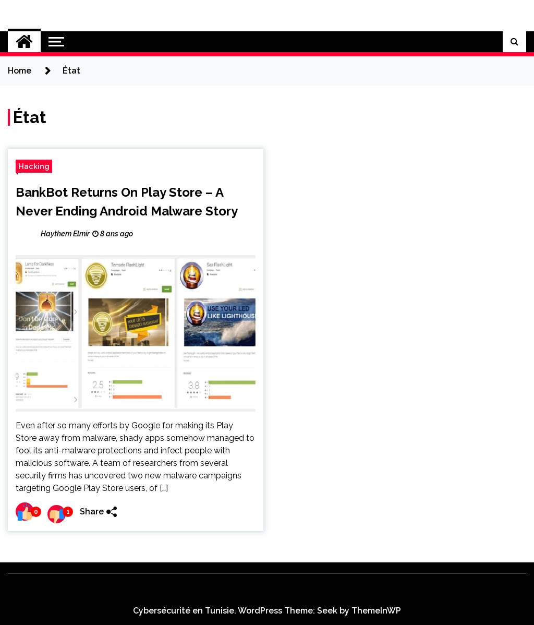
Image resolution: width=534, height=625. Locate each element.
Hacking (34, 166)
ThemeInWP (376, 611)
